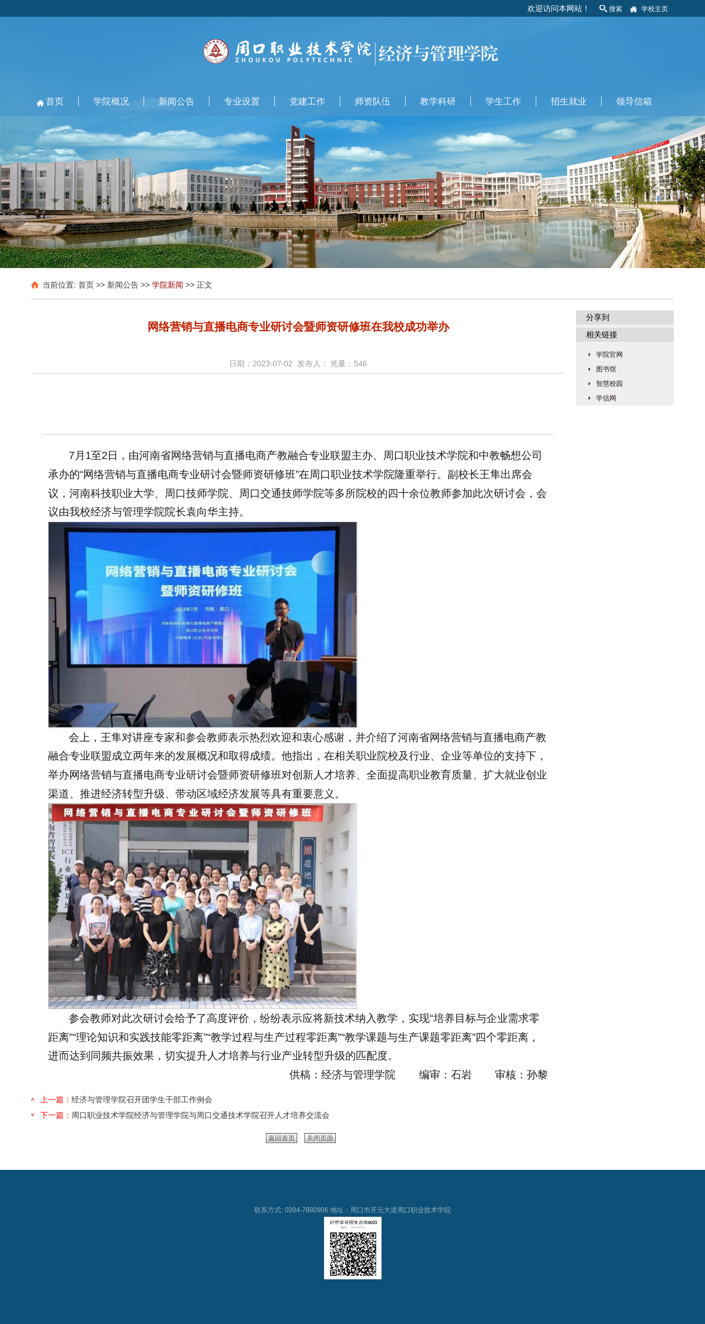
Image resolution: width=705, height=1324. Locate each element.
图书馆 (606, 369)
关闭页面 (320, 1138)
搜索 (615, 9)
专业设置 (242, 101)
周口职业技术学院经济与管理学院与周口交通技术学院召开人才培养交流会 (201, 1115)
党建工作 (307, 101)
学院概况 (111, 101)
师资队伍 (372, 101)
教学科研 (438, 101)
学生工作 (503, 101)
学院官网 (609, 355)
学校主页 (654, 9)
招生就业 (569, 101)
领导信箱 (634, 101)
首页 (55, 101)
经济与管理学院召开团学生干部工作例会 (142, 1099)
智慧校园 (609, 384)
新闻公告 (176, 101)
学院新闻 (167, 284)
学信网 (606, 398)
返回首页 (281, 1138)
